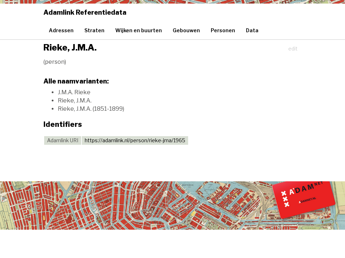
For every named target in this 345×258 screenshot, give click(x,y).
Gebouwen (186, 30)
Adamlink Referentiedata (84, 12)
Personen (223, 30)
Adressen (61, 30)
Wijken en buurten (138, 30)
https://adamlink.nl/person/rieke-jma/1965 (135, 140)
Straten (94, 30)
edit (293, 49)
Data (252, 30)
